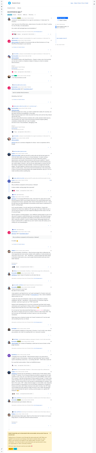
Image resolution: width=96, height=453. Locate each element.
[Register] (94, 4)
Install (86, 3)
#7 (51, 138)
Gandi (20, 47)
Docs (83, 3)
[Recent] (2, 4)
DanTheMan (14, 328)
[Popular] (2, 9)
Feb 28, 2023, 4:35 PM (25, 354)
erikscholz (14, 138)
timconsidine (14, 18)
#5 (51, 87)
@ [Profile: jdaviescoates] (15, 110)
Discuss (10, 14)
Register (11, 448)
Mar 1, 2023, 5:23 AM (23, 414)
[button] (2, 449)
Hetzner (23, 47)
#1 (51, 18)
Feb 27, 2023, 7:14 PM (26, 231)
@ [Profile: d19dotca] (14, 275)
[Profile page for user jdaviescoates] (9, 41)
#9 (51, 180)
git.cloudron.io (34, 294)
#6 (51, 108)
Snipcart (14, 142)
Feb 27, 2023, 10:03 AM (25, 75)
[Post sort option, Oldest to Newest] (62, 20)
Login (15, 448)
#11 (51, 231)
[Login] (94, 2)
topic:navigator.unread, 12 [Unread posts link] (62, 38)
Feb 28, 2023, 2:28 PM (25, 328)
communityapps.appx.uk (37, 31)
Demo (79, 3)
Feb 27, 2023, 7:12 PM (23, 196)
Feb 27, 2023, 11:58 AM (26, 87)
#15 (51, 328)
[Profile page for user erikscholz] (9, 138)
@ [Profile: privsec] (14, 198)
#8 (51, 153)
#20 (51, 414)
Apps (72, 3)
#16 (51, 341)
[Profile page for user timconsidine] (9, 19)
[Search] (2, 14)
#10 (51, 196)
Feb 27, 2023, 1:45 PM (26, 108)
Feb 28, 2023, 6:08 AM (24, 250)
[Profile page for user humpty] (9, 154)
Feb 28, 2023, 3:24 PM (29, 341)
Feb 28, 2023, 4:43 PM (23, 371)
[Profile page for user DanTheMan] (9, 329)
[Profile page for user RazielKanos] (9, 355)
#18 (51, 371)
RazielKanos (14, 354)
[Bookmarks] (2, 12)
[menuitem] (94, 2)
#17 (51, 354)
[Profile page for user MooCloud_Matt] (9, 56)
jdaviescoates (14, 40)
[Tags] (2, 7)
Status (75, 3)
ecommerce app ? (28, 89)
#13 (51, 273)
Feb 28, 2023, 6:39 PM (29, 399)
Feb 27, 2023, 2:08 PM (24, 138)
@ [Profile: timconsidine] (15, 42)
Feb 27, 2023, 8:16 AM (29, 18)
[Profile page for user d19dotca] (9, 251)
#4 (51, 75)
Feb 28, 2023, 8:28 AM (29, 287)
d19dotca (13, 250)
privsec (13, 180)
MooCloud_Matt (15, 55)
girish (13, 75)
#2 (51, 40)
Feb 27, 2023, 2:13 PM (23, 153)
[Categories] (2, 2)
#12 (51, 250)
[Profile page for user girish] (9, 76)
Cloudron (15, 47)
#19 (51, 399)
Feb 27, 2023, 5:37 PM (23, 180)
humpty (13, 153)
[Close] (50, 433)
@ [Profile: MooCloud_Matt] (16, 89)
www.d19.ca (14, 264)
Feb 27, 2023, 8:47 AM (26, 55)
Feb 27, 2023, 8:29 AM (26, 40)
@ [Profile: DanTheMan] (15, 343)
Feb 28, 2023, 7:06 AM (29, 273)
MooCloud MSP (14, 68)
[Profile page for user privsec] (9, 181)
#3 (51, 55)
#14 (51, 287)
